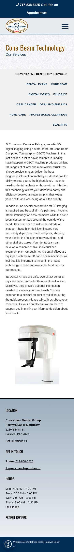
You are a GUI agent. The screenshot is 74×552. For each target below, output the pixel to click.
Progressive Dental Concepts (28, 542)
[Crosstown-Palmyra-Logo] (31, 26)
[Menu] (63, 26)
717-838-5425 (24, 461)
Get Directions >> (17, 441)
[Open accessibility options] (8, 544)
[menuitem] (63, 26)
